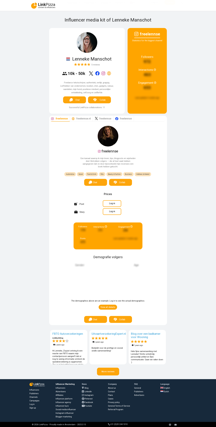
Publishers (34, 393)
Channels (33, 397)
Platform (119, 5)
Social (81, 174)
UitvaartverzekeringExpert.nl (109, 333)
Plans (110, 395)
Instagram (89, 395)
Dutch (164, 391)
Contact (111, 391)
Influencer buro (62, 406)
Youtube (88, 406)
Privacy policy (114, 402)
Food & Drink (91, 174)
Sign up (32, 408)
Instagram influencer (65, 413)
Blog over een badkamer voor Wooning (145, 335)
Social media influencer (66, 409)
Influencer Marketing (65, 384)
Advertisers (73, 5)
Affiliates (104, 5)
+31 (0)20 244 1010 (118, 424)
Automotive (70, 174)
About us (112, 388)
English (165, 388)
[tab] (59, 119)
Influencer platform (64, 399)
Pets (102, 174)
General (137, 388)
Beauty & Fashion (114, 174)
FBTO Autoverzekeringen (67, 333)
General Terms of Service (119, 406)
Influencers (89, 5)
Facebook (89, 402)
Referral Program (115, 409)
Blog (86, 388)
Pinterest (89, 399)
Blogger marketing (64, 417)
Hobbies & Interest (142, 174)
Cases (110, 399)
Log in (32, 404)
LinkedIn (88, 391)
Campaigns (34, 401)
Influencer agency (63, 402)
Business (128, 174)
